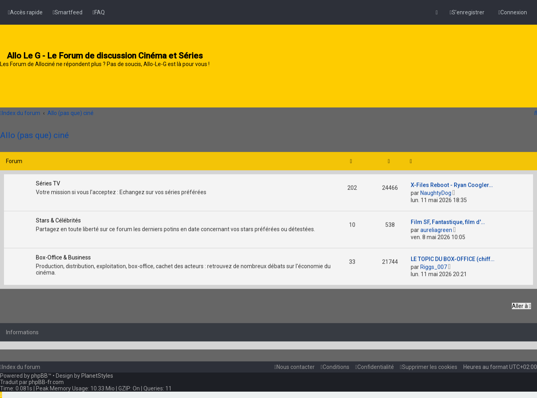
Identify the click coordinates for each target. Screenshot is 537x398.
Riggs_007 (433, 265)
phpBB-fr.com (46, 382)
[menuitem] (67, 12)
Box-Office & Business (63, 256)
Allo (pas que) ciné (34, 134)
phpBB (39, 376)
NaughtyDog (435, 191)
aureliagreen (436, 228)
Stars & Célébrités (58, 219)
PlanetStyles (97, 376)
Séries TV (48, 182)
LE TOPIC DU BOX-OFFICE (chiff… (452, 257)
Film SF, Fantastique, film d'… (448, 220)
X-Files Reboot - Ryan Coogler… (452, 183)
